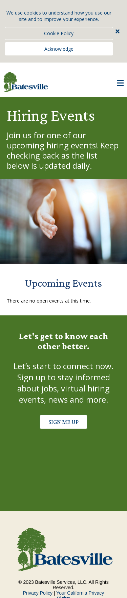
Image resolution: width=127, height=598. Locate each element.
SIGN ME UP (63, 421)
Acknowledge (58, 49)
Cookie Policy (58, 33)
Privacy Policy (37, 593)
